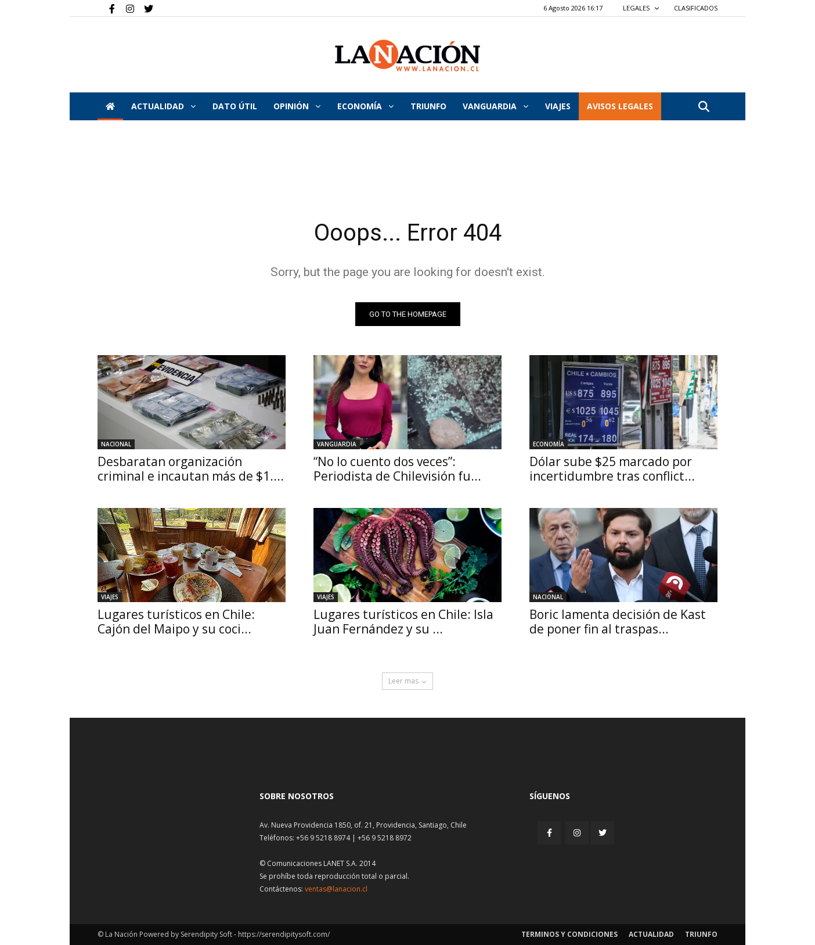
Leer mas (407, 681)
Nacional (116, 444)
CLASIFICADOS (695, 7)
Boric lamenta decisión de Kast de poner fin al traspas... (617, 621)
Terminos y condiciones (569, 934)
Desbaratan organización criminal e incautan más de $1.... (191, 468)
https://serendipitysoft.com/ (284, 934)
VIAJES (558, 106)
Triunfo (428, 106)
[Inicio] (110, 106)
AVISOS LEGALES (620, 106)
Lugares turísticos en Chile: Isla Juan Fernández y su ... (403, 621)
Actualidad (163, 106)
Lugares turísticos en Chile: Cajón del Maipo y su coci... (176, 621)
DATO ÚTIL (234, 106)
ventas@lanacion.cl (336, 889)
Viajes (109, 597)
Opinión (296, 106)
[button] (703, 107)
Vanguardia (495, 106)
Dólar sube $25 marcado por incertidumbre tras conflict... (612, 468)
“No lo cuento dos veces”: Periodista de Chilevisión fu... (397, 468)
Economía (365, 106)
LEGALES (641, 7)
